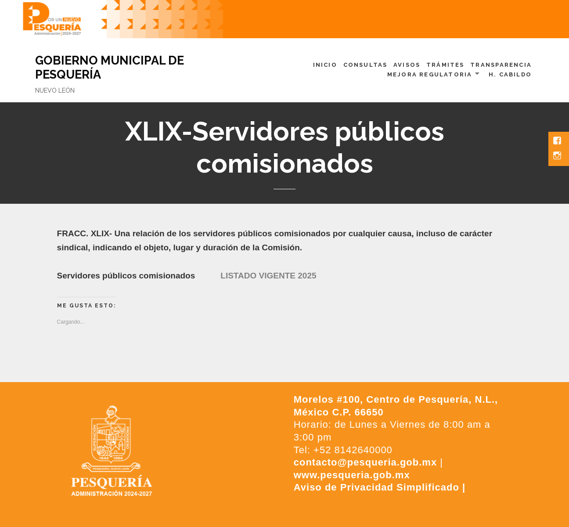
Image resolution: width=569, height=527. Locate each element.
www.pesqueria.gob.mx (352, 474)
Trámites (445, 64)
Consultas (365, 64)
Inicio (325, 64)
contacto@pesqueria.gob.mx (365, 462)
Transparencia (501, 64)
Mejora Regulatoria (429, 74)
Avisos (406, 64)
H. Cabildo (510, 74)
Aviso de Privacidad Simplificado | (379, 487)
